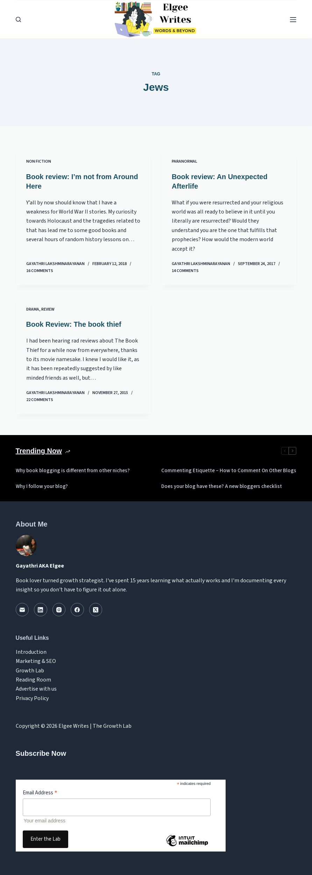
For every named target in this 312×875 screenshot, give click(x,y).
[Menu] (293, 19)
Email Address (40, 792)
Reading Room (33, 679)
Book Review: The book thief (74, 324)
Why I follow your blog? (42, 485)
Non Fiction (38, 161)
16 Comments (39, 270)
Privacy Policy (32, 697)
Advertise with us (36, 688)
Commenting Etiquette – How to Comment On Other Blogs (228, 469)
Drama (32, 309)
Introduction (31, 651)
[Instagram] (59, 609)
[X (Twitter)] (95, 609)
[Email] (22, 609)
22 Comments (39, 399)
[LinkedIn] (40, 609)
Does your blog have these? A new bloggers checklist (221, 485)
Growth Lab (30, 669)
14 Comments (185, 270)
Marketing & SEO (36, 660)
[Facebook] (77, 609)
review (48, 309)
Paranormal (184, 161)
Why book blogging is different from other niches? (73, 469)
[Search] (18, 19)
